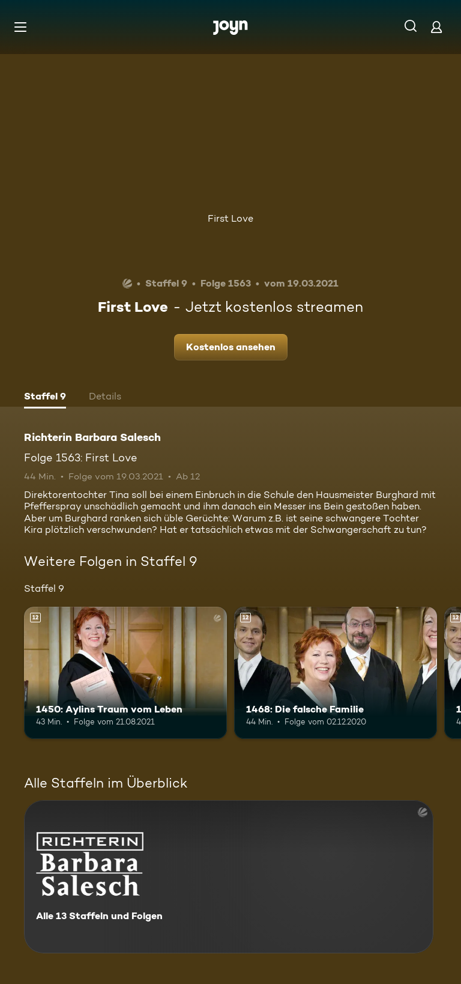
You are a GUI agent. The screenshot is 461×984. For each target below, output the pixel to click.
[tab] (45, 397)
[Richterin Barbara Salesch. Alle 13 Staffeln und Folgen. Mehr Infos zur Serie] (228, 876)
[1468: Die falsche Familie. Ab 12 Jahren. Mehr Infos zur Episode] (335, 673)
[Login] (436, 26)
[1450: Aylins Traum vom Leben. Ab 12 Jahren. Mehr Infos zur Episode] (125, 673)
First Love (230, 218)
